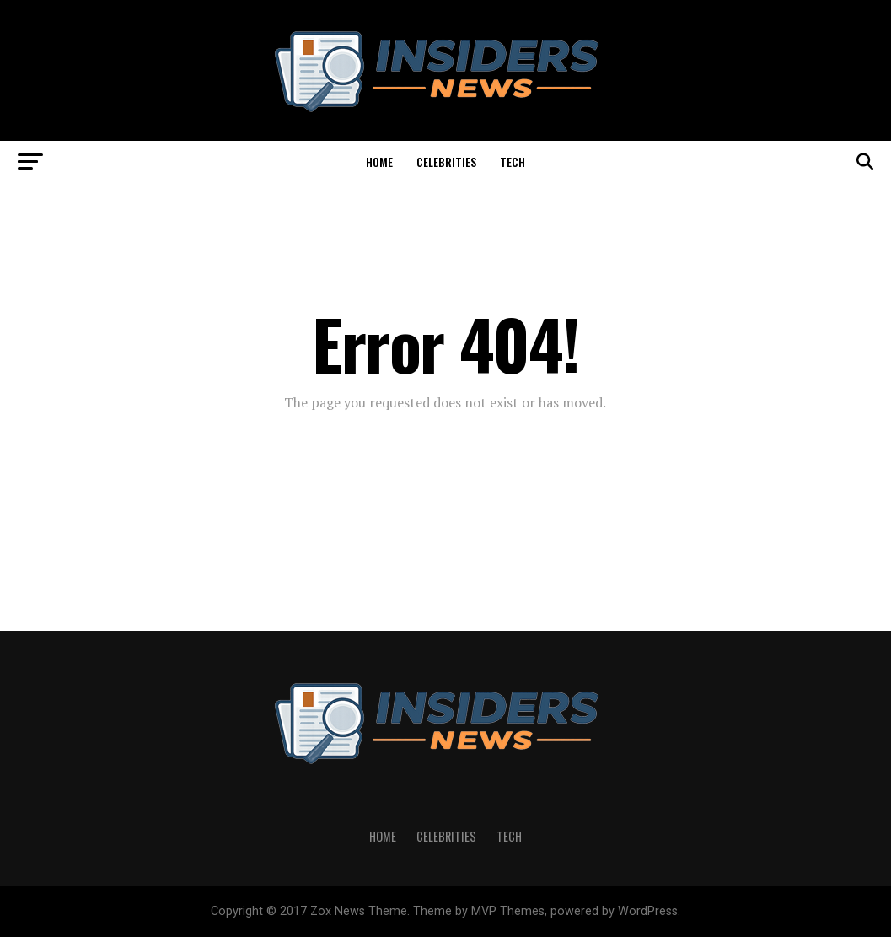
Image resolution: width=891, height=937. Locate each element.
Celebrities (446, 161)
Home (379, 161)
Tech (512, 161)
